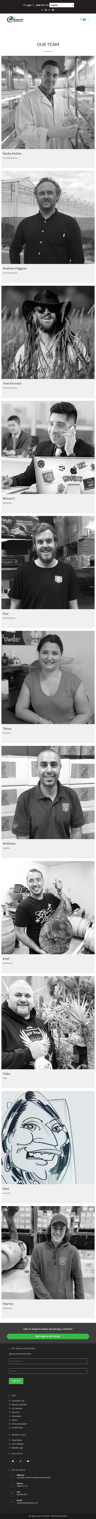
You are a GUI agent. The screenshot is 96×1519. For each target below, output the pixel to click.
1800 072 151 (42, 5)
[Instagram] (20, 1461)
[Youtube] (28, 1461)
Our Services (17, 1408)
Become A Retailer (48, 1336)
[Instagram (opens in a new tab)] (49, 10)
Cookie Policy (17, 1427)
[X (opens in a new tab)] (42, 10)
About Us (16, 1412)
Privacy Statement (19, 1424)
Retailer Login (17, 1447)
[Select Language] (61, 5)
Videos (14, 1420)
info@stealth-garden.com (27, 1503)
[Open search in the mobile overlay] (84, 31)
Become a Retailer (19, 1404)
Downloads (16, 1416)
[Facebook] (12, 1461)
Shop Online (17, 1440)
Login (29, 5)
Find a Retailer (18, 1444)
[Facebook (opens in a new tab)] (46, 10)
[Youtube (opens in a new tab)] (53, 10)
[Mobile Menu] (87, 19)
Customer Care (18, 1400)
